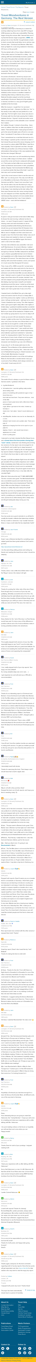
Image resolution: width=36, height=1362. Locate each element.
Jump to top (31, 1290)
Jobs (2, 1315)
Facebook (19, 1348)
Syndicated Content (24, 1330)
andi (11, 580)
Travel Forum (10, 7)
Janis (11, 632)
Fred (11, 684)
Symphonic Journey (24, 1332)
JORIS (28, 38)
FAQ (19, 1305)
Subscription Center (7, 1330)
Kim (11, 734)
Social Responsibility (7, 1311)
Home (3, 7)
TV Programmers (23, 1326)
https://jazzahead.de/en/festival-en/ (11, 547)
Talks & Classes (23, 1311)
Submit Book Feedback (25, 1317)
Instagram (24, 1348)
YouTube (29, 1348)
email (2, 1348)
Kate (11, 778)
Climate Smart (5, 1313)
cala (11, 506)
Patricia (12, 609)
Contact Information (7, 1305)
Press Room (22, 1334)
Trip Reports (19, 7)
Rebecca (12, 940)
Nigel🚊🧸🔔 (14, 757)
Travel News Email (7, 1326)
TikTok (19, 1352)
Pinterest (24, 1352)
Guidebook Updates (24, 1315)
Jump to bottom (30, 22)
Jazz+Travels (14, 529)
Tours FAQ (21, 1307)
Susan (12, 658)
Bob (11, 1154)
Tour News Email (6, 1328)
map (2, 1352)
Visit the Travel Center (25, 1313)
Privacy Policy (16, 1361)
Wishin (12, 1199)
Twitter (29, 1352)
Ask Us (20, 1309)
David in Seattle (14, 921)
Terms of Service (6, 1361)
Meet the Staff (5, 1309)
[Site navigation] (2, 2)
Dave (9, 25)
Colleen (9, 1276)
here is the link (23, 1268)
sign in (28, 12)
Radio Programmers (24, 1328)
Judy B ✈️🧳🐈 (15, 869)
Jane (11, 561)
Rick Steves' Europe (18, 2)
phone (7, 1348)
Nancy (12, 1138)
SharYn (12, 1229)
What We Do (5, 1307)
